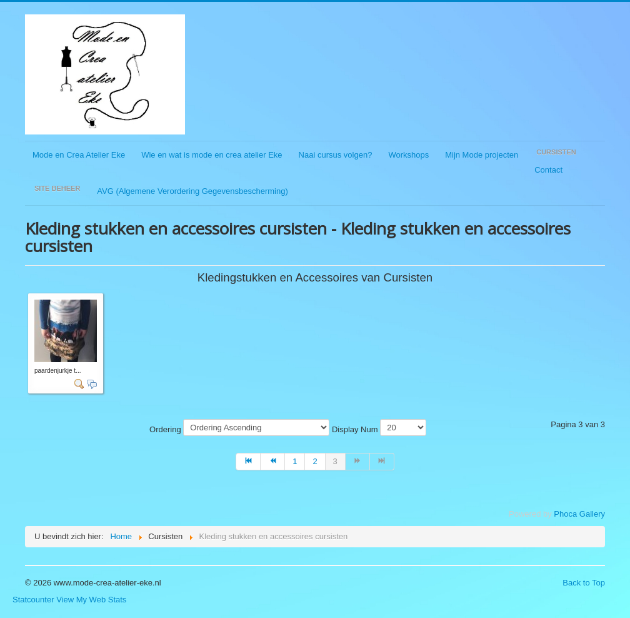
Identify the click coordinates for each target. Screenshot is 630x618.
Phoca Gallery (579, 514)
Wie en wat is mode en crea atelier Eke (211, 155)
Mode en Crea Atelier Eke (78, 155)
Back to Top (583, 582)
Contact (548, 170)
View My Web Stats (91, 599)
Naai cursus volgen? (335, 155)
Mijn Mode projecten (481, 155)
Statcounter (33, 599)
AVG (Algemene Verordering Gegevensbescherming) (192, 191)
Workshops (408, 155)
